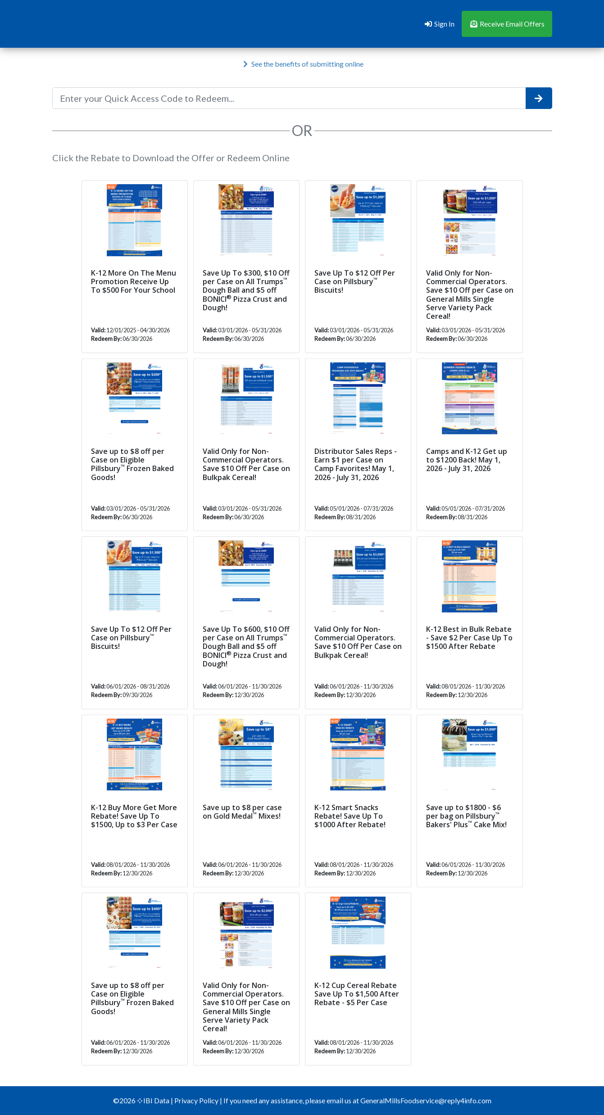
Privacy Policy (197, 1100)
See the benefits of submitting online (302, 63)
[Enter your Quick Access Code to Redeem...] (289, 98)
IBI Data (154, 1100)
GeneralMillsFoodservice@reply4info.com (425, 1100)
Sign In (439, 23)
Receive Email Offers (507, 23)
